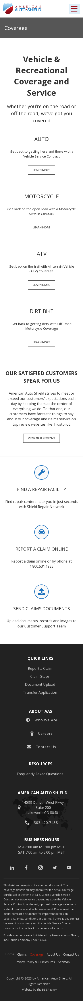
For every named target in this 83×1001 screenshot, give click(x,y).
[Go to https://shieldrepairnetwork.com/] (41, 490)
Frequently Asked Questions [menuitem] (40, 773)
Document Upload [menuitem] (40, 684)
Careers (45, 733)
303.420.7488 (46, 822)
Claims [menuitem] (22, 954)
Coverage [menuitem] (37, 954)
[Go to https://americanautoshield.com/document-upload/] (41, 609)
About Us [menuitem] (53, 954)
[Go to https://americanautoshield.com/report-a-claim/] (41, 550)
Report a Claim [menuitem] (40, 668)
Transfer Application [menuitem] (40, 692)
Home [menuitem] (9, 954)
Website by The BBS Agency (39, 989)
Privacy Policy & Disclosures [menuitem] (35, 962)
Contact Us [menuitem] (71, 954)
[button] (74, 9)
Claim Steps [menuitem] (40, 676)
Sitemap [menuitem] (64, 962)
